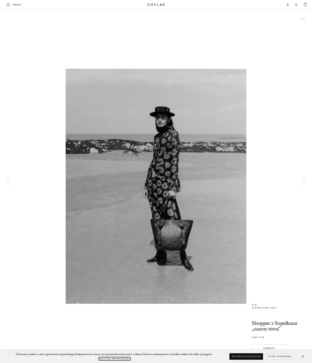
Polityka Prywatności (114, 358)
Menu (14, 4)
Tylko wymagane (279, 356)
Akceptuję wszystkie (246, 356)
